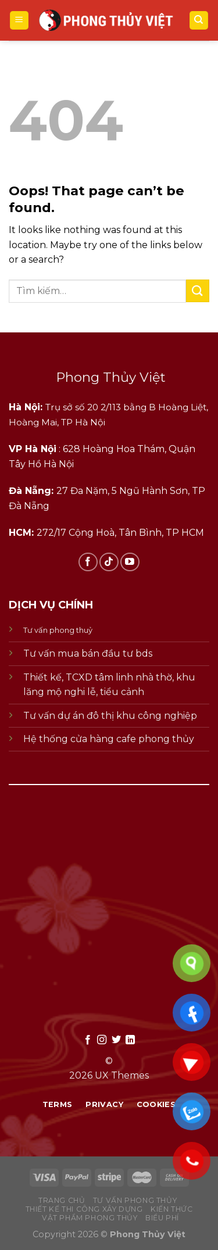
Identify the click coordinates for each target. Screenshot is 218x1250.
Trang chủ (61, 1200)
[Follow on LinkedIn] (130, 1040)
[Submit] (197, 291)
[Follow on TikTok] (109, 562)
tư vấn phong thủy (135, 1200)
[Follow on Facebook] (88, 562)
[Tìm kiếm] (199, 20)
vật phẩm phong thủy (90, 1217)
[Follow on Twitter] (116, 1040)
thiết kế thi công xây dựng (84, 1209)
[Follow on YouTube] (130, 562)
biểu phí (162, 1217)
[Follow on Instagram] (101, 1040)
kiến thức (172, 1209)
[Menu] (19, 20)
